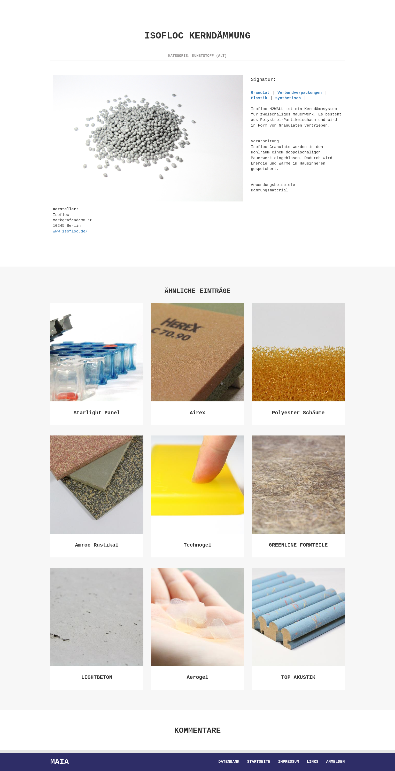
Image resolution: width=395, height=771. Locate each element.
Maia (59, 762)
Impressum (288, 762)
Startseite (258, 762)
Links (312, 762)
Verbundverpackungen (299, 92)
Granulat (260, 92)
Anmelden (335, 762)
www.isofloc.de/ (70, 231)
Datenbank (228, 762)
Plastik (259, 98)
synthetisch (288, 98)
